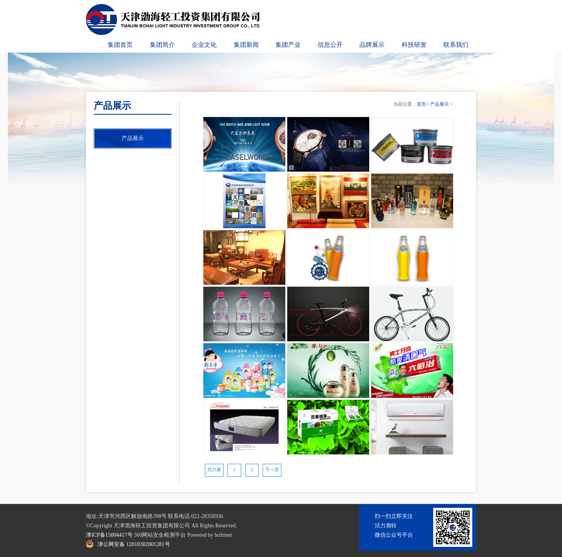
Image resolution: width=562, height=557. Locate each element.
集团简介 (162, 44)
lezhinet (223, 535)
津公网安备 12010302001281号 (134, 544)
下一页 (272, 469)
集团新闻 (246, 44)
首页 (421, 104)
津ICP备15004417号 (109, 535)
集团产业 (288, 44)
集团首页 (120, 44)
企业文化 (204, 44)
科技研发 (414, 44)
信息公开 (330, 44)
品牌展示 (371, 44)
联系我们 (455, 44)
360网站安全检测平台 (160, 535)
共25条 (214, 469)
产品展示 (439, 104)
